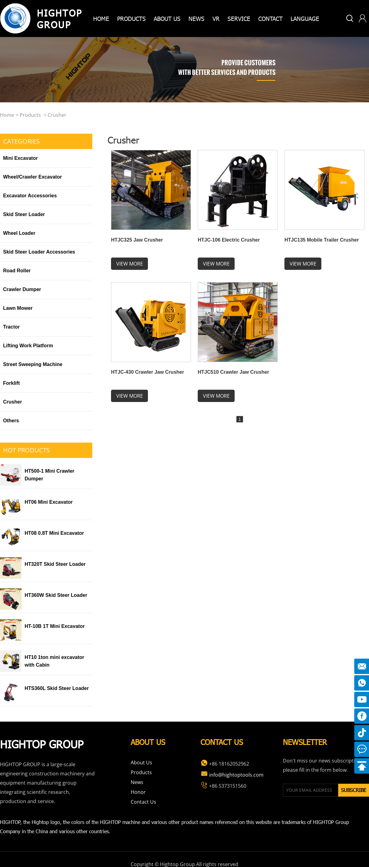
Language (305, 18)
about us (167, 18)
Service (239, 18)
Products (30, 115)
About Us (141, 762)
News (196, 18)
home (101, 18)
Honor (138, 792)
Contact (270, 18)
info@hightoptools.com (232, 774)
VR (216, 18)
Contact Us (143, 801)
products (131, 18)
